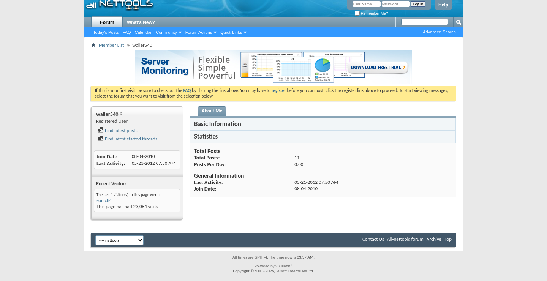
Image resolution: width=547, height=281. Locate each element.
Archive (434, 239)
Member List (111, 45)
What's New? (141, 22)
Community (166, 32)
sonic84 (104, 200)
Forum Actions (198, 32)
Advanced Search (439, 32)
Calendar (143, 32)
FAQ (127, 32)
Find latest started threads (127, 139)
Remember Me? (371, 13)
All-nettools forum (405, 239)
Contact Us (373, 239)
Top (448, 239)
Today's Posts (106, 32)
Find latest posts (118, 130)
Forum (107, 22)
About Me (212, 111)
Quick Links (231, 32)
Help (443, 5)
